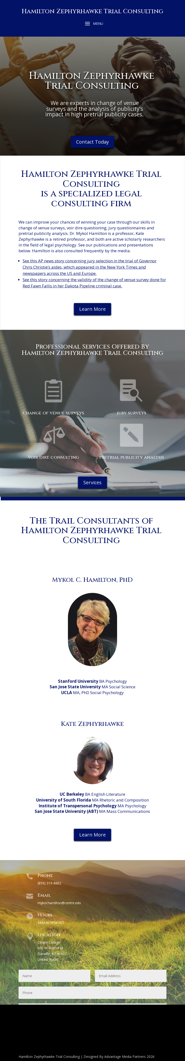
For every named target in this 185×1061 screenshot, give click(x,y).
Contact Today (92, 142)
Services (92, 482)
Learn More (92, 309)
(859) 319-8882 (49, 883)
